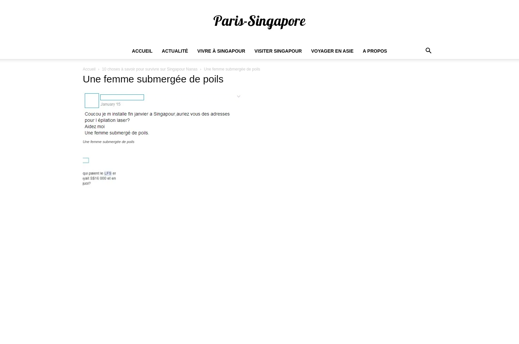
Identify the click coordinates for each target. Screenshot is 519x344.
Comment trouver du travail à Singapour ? (249, 259)
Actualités (296, 338)
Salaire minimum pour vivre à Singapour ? (249, 249)
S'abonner (416, 304)
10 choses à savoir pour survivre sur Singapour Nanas (150, 69)
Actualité (175, 51)
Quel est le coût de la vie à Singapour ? (246, 298)
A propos (375, 51)
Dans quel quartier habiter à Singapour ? (247, 288)
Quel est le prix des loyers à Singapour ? (247, 268)
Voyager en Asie (332, 51)
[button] (428, 51)
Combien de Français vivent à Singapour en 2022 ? (258, 278)
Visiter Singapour (278, 51)
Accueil (142, 51)
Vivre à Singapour (221, 51)
